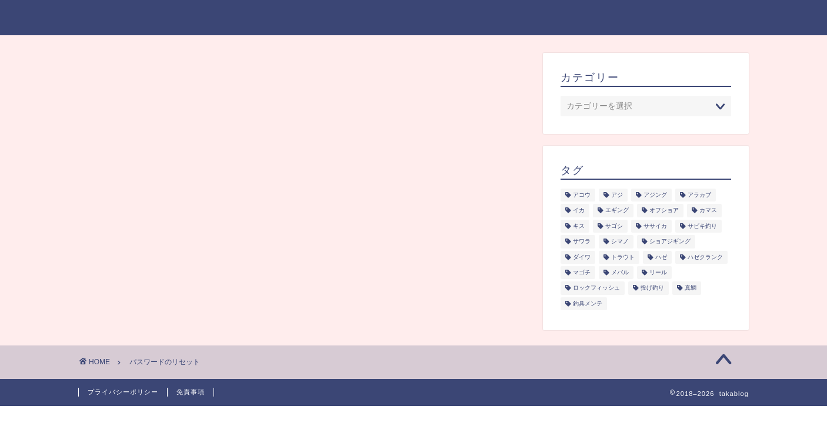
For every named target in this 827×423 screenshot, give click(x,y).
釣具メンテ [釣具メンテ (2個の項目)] (587, 303)
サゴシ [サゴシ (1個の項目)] (614, 226)
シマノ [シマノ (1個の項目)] (620, 242)
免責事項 (190, 391)
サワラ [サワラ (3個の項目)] (582, 242)
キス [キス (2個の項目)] (579, 226)
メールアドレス (131, 158)
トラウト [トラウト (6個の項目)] (623, 257)
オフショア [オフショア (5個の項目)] (664, 210)
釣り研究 (523, 18)
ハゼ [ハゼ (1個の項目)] (661, 257)
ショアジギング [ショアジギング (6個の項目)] (670, 242)
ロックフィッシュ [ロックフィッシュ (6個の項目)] (596, 288)
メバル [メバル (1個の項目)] (620, 272)
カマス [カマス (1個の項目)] (708, 210)
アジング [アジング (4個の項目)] (655, 195)
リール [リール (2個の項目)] (658, 272)
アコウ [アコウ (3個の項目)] (582, 195)
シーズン (456, 18)
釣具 (580, 18)
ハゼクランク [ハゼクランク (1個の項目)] (705, 257)
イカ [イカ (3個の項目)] (579, 210)
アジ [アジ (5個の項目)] (617, 195)
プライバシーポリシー (666, 18)
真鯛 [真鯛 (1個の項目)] (690, 288)
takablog (105, 17)
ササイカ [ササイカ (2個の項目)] (655, 226)
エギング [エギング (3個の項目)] (617, 210)
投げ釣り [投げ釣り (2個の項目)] (652, 288)
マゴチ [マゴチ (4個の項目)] (582, 272)
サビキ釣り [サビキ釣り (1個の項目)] (702, 226)
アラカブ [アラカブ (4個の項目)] (699, 195)
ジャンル (387, 18)
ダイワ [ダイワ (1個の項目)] (582, 257)
